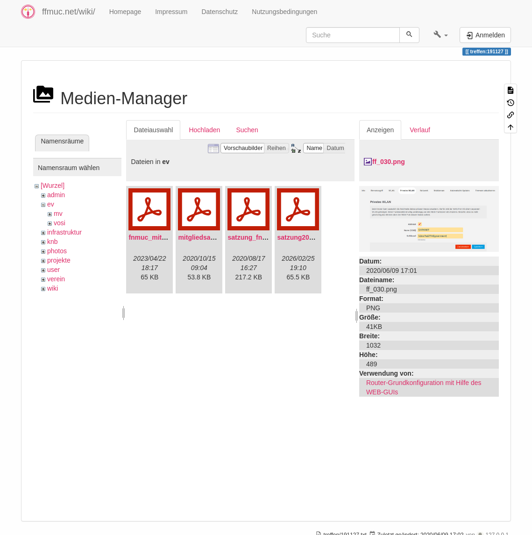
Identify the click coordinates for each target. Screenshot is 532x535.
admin (56, 195)
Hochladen (204, 130)
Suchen (247, 130)
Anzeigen (380, 130)
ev (50, 204)
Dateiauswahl (153, 130)
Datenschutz (219, 11)
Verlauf (420, 130)
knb (52, 241)
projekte (59, 260)
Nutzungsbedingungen (284, 11)
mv (58, 213)
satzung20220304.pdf (310, 237)
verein (56, 279)
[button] (440, 35)
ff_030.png (388, 161)
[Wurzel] (52, 185)
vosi (59, 223)
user (53, 269)
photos (57, 251)
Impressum (171, 11)
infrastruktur (64, 232)
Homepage (125, 11)
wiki (52, 288)
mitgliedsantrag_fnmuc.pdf (220, 237)
